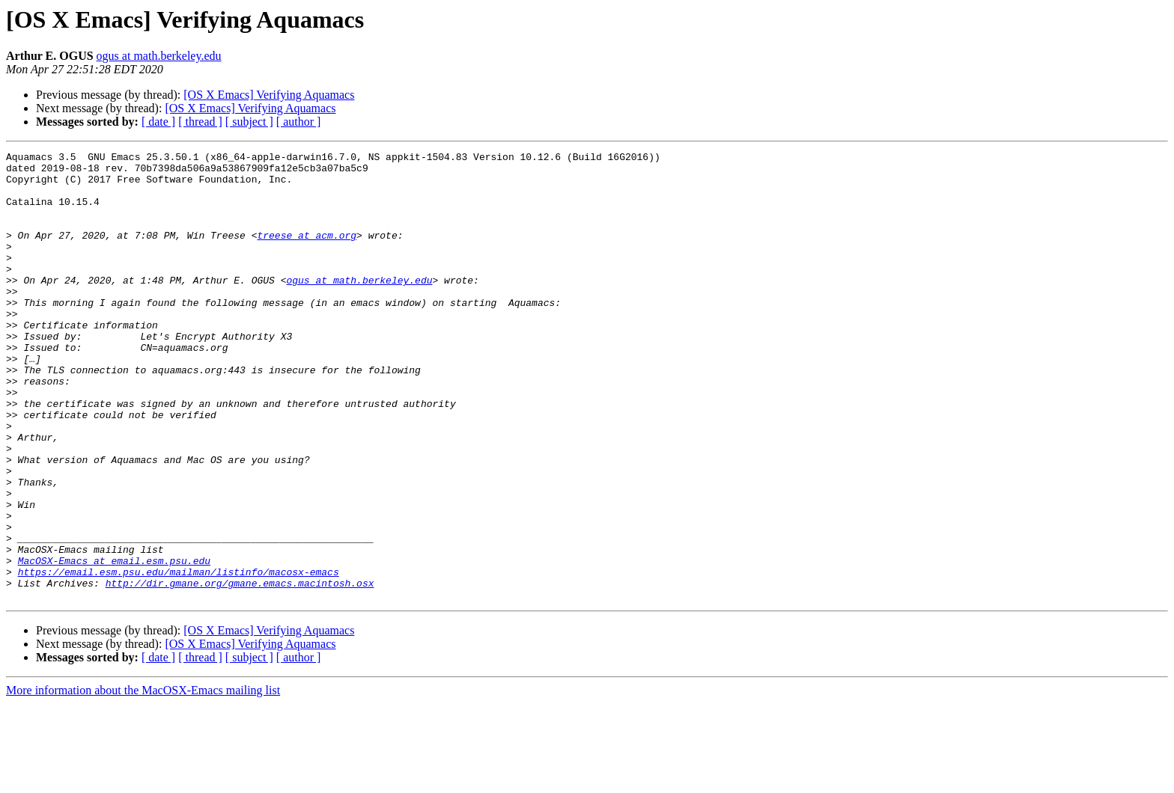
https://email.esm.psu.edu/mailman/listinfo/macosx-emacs (178, 657)
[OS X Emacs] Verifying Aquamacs (268, 94)
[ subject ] (249, 121)
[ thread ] (200, 121)
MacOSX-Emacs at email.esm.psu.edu (114, 643)
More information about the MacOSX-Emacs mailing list (143, 780)
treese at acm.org (306, 253)
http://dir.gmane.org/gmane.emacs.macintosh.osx (240, 670)
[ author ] (298, 121)
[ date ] (158, 121)
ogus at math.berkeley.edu (159, 55)
